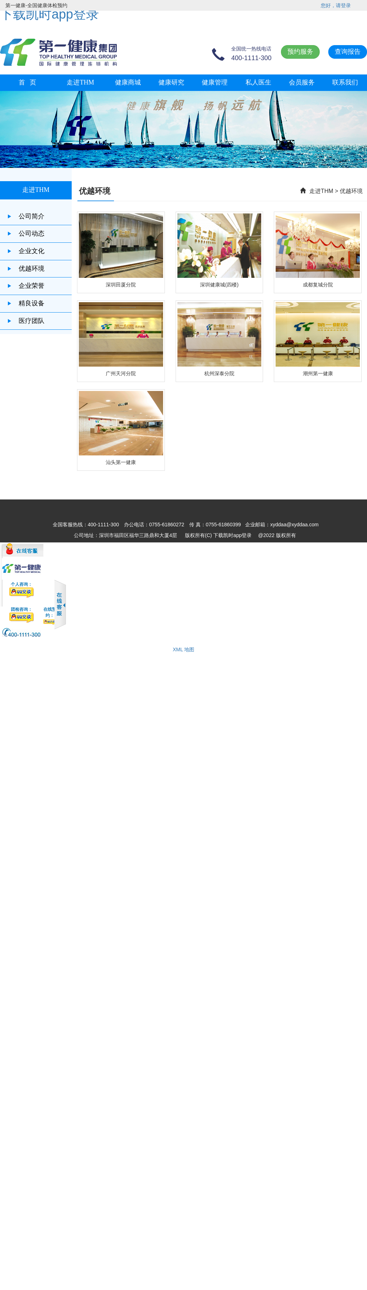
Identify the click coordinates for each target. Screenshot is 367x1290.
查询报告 (348, 51)
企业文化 (25, 251)
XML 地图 (183, 649)
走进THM (80, 82)
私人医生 (258, 82)
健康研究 (171, 82)
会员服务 (302, 82)
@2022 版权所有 (277, 535)
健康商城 (128, 82)
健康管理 (215, 82)
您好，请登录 (336, 5)
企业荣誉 (25, 285)
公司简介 (25, 216)
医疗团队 (25, 320)
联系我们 (345, 82)
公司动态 (25, 233)
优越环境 (25, 268)
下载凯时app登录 (49, 14)
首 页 (28, 82)
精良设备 (25, 303)
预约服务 (300, 51)
